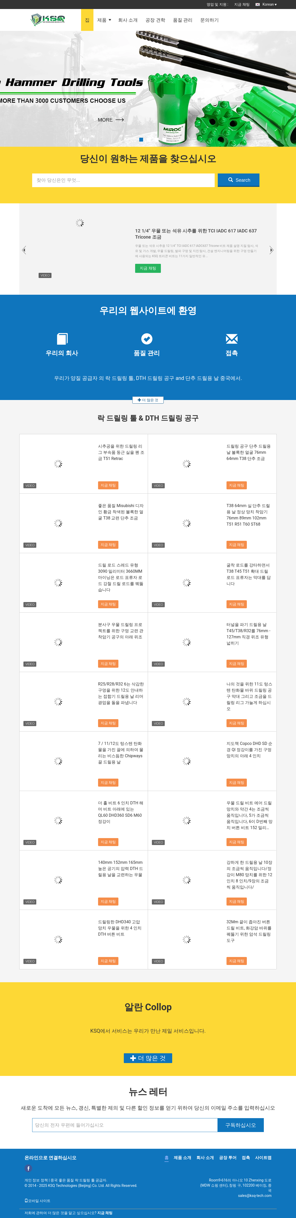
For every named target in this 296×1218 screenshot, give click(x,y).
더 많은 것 (148, 400)
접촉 (246, 1157)
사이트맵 (263, 1157)
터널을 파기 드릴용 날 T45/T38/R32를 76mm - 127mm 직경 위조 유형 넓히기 (249, 634)
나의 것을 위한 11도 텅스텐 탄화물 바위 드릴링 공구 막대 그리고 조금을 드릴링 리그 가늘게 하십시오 (249, 696)
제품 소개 (182, 1157)
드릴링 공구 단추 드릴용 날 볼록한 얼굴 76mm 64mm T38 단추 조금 (249, 452)
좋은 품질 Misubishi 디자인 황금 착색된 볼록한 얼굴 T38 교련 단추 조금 (121, 511)
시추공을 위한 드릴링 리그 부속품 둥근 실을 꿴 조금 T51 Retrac (121, 452)
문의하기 (209, 20)
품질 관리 (183, 20)
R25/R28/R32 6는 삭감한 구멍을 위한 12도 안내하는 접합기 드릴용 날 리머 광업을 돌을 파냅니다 (121, 693)
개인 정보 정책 (36, 1180)
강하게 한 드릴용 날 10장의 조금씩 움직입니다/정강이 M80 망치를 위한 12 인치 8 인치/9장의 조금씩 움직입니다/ (249, 875)
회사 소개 (128, 20)
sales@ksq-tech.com (255, 1196)
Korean (270, 4)
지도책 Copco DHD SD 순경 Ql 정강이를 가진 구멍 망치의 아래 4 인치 (249, 749)
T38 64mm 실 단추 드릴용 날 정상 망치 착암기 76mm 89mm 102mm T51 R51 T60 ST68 (248, 515)
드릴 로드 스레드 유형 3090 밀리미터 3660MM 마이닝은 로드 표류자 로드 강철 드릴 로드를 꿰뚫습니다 (120, 577)
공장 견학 (155, 20)
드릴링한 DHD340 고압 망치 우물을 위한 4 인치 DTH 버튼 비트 (120, 928)
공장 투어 (228, 1157)
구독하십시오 (240, 1125)
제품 (102, 20)
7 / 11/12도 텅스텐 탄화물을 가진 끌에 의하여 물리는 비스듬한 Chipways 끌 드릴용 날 (120, 752)
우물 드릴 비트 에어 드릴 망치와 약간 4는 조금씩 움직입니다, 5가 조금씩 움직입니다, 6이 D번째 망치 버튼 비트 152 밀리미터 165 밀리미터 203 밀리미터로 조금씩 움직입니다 (250, 816)
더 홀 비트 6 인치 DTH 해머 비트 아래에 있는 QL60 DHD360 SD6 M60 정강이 (120, 812)
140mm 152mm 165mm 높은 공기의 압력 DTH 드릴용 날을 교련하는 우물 (120, 868)
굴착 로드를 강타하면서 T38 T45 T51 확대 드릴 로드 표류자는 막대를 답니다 (249, 574)
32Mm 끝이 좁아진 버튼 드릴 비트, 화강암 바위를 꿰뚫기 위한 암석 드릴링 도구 (249, 931)
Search (239, 180)
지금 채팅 (241, 4)
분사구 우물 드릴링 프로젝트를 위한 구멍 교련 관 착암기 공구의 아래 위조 (120, 630)
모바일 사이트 (37, 1201)
